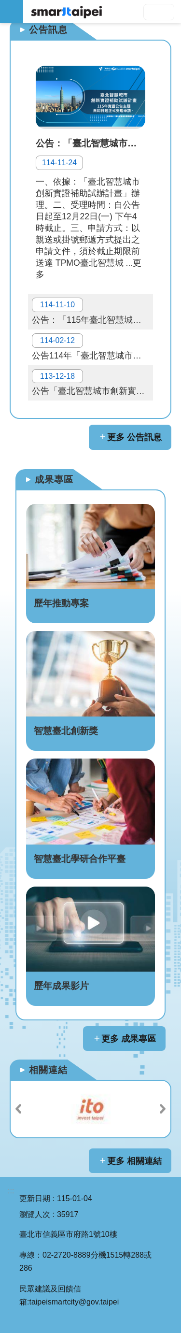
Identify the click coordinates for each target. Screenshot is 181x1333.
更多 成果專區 (128, 1039)
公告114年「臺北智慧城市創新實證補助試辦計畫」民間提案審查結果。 (92, 346)
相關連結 (48, 1070)
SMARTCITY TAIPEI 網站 (102, 11)
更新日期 (34, 1198)
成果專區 (54, 479)
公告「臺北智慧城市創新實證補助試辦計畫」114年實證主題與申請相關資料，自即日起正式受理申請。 (92, 382)
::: (11, 1191)
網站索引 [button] (11, 11)
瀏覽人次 (34, 1214)
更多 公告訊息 (134, 437)
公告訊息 (48, 30)
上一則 (18, 1109)
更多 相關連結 (134, 1161)
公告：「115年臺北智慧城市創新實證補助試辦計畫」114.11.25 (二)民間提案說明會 (92, 311)
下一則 (162, 1109)
